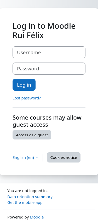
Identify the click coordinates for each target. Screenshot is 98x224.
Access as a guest (32, 134)
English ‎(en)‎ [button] (24, 157)
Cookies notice (63, 157)
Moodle (37, 217)
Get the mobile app (25, 202)
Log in (24, 84)
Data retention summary (30, 196)
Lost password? (27, 97)
